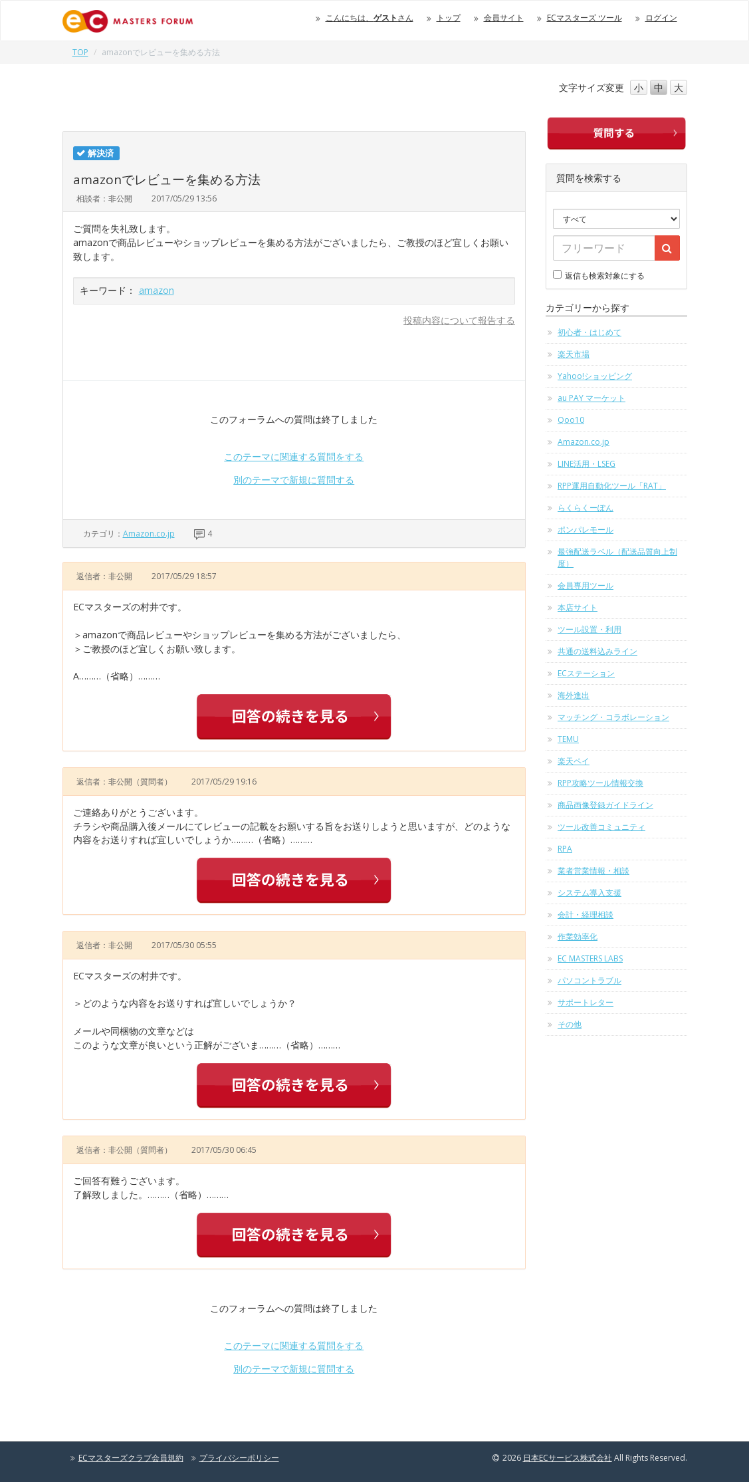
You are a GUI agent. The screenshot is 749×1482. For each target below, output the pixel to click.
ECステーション (586, 673)
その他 (570, 1024)
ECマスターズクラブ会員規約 (130, 1457)
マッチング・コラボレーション (613, 717)
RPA (565, 848)
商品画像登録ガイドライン (605, 804)
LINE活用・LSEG (586, 463)
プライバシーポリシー (239, 1457)
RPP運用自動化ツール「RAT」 (612, 485)
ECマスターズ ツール (584, 17)
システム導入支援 (589, 892)
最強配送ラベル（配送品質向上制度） (617, 557)
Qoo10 (571, 420)
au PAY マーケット (591, 398)
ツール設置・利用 (589, 629)
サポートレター (585, 1002)
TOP (80, 52)
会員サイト (504, 17)
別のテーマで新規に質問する (293, 479)
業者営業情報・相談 (593, 870)
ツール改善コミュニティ (601, 826)
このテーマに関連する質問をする (294, 456)
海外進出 (573, 695)
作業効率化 (577, 936)
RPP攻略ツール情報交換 (600, 783)
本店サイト (577, 607)
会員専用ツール (585, 585)
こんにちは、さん (369, 17)
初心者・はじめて (589, 332)
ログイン (661, 17)
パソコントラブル (589, 980)
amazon (156, 290)
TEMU (568, 739)
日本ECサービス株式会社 (567, 1457)
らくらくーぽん (585, 507)
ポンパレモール (585, 529)
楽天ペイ (573, 761)
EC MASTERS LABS (590, 958)
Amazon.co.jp (149, 533)
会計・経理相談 (585, 914)
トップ (449, 17)
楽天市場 (573, 354)
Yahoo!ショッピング (595, 376)
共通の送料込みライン (597, 651)
